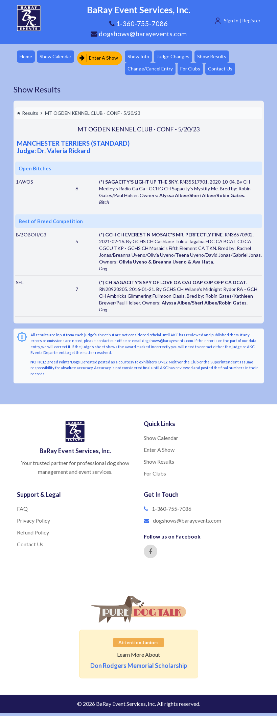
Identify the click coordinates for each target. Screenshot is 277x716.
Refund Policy (33, 535)
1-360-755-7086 (171, 511)
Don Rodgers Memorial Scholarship (138, 668)
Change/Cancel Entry (154, 70)
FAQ (22, 511)
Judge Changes (179, 57)
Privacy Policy (33, 523)
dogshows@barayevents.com (139, 33)
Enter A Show (102, 57)
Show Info (143, 57)
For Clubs (197, 70)
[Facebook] (150, 554)
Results (27, 116)
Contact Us (228, 70)
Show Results (219, 57)
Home (26, 57)
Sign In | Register (242, 20)
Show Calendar (58, 57)
